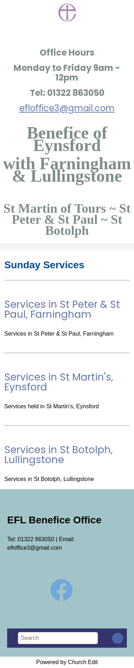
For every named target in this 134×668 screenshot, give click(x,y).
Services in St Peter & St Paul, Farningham (62, 309)
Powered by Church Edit (67, 662)
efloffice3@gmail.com (67, 108)
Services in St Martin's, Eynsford (58, 382)
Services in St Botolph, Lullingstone (58, 455)
